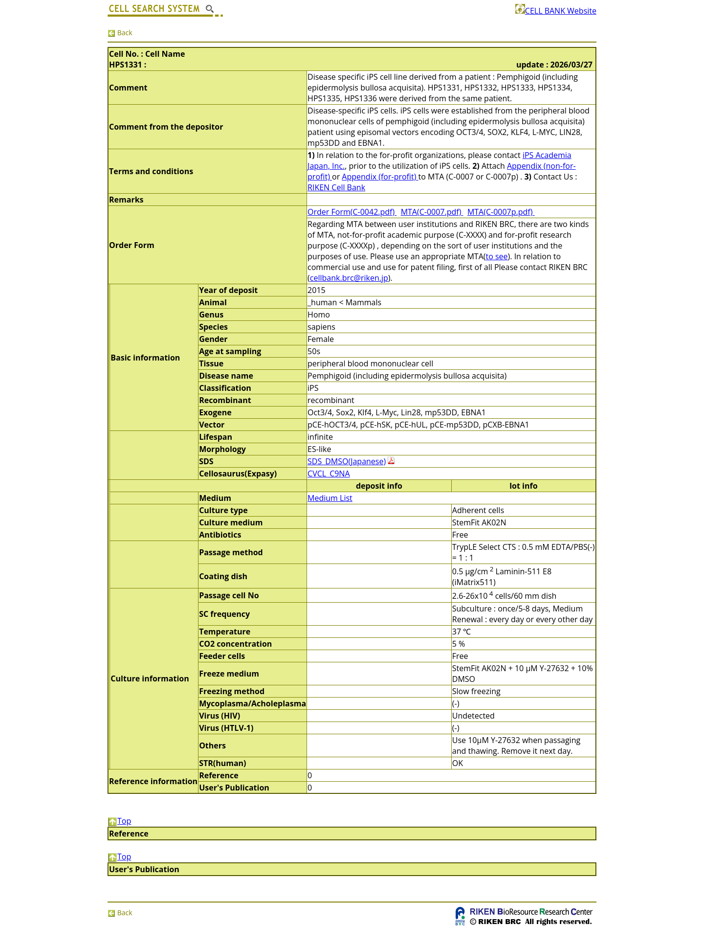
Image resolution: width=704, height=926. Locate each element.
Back (120, 32)
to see (496, 256)
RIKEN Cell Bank (336, 187)
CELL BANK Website (555, 10)
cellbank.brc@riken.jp (349, 277)
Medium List (330, 498)
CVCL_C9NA (329, 473)
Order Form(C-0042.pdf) (352, 211)
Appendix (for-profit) (380, 176)
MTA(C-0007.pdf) (432, 211)
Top (119, 820)
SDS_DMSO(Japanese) (347, 461)
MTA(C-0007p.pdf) (501, 211)
